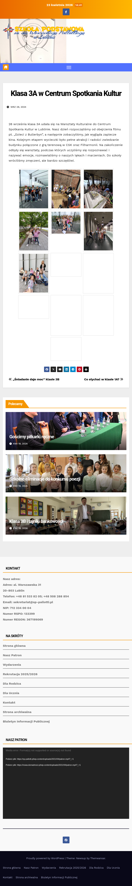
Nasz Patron (12, 655)
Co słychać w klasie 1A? (103, 379)
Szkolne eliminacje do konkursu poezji (44, 479)
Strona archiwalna (17, 712)
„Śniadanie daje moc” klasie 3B (34, 379)
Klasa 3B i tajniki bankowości (36, 521)
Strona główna (14, 646)
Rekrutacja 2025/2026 (20, 674)
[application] (66, 783)
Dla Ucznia (11, 693)
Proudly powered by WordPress (45, 858)
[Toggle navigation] (68, 67)
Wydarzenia (12, 664)
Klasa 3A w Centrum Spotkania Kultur (66, 93)
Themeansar (97, 858)
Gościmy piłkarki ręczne (31, 436)
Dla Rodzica (12, 683)
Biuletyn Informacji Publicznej (26, 721)
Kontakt (9, 702)
